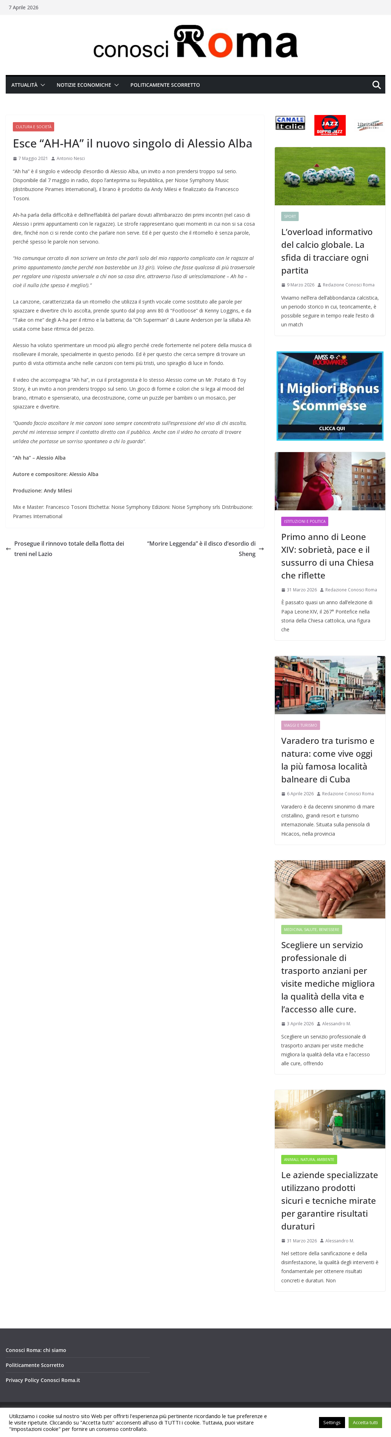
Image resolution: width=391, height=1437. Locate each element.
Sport (290, 216)
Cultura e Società (33, 126)
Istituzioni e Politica (304, 521)
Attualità (24, 84)
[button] (41, 85)
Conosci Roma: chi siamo (36, 1350)
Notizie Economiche (84, 84)
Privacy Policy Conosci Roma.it (43, 1380)
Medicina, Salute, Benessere (311, 929)
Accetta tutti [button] (365, 1422)
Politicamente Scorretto (165, 84)
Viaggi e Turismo (300, 725)
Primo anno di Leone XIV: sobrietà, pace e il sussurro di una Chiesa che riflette (327, 556)
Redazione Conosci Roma (349, 285)
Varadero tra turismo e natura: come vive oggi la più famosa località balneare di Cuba (328, 760)
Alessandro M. (336, 1024)
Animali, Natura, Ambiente (309, 1159)
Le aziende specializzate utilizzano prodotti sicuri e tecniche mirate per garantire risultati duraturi (329, 1200)
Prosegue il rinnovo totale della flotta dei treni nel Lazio (65, 549)
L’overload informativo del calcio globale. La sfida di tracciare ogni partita (327, 251)
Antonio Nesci (71, 158)
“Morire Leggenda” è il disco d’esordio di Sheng (205, 549)
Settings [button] (332, 1422)
